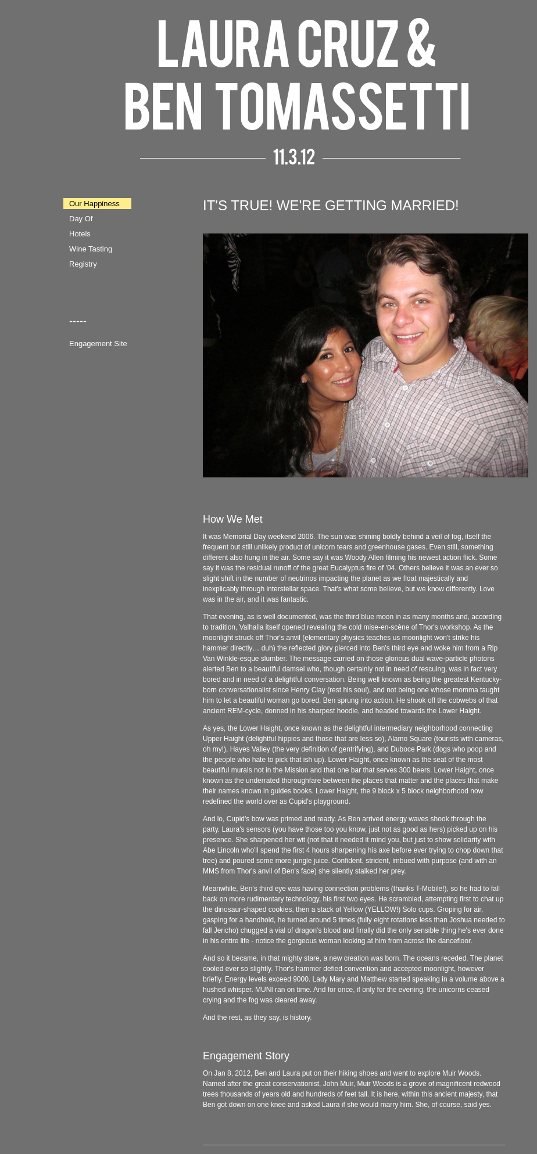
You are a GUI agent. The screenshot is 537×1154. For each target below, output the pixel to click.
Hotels (80, 233)
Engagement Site (98, 343)
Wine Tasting (90, 249)
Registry (83, 264)
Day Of (80, 218)
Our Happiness (94, 203)
